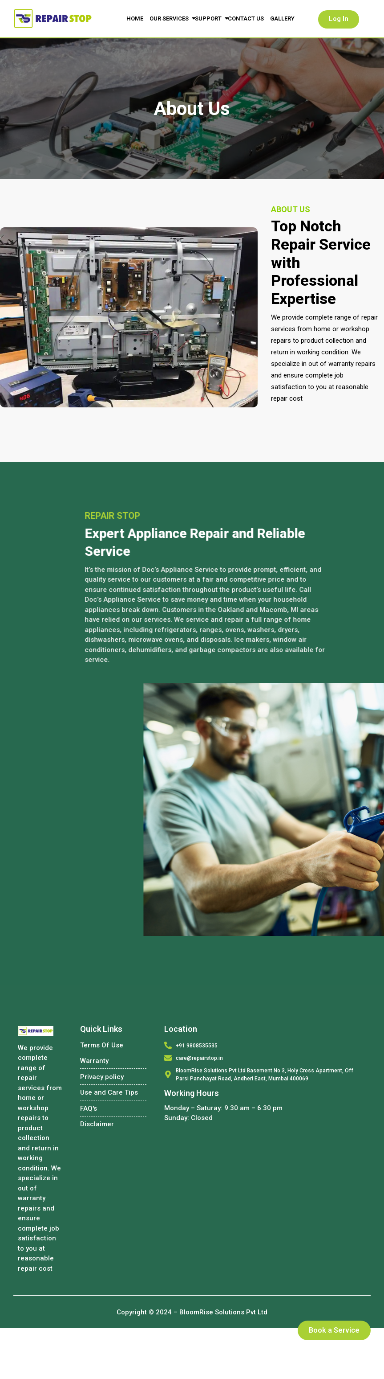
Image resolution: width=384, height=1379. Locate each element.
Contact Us (246, 18)
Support (209, 18)
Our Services (170, 18)
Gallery (282, 18)
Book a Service (334, 1330)
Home (134, 18)
